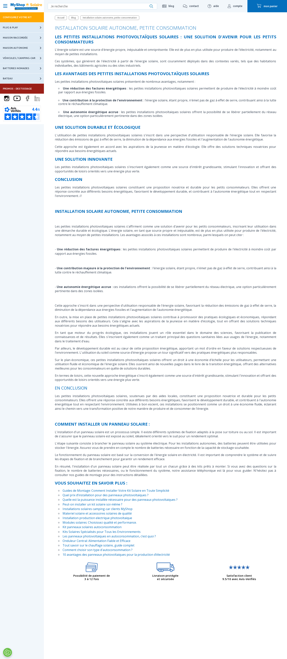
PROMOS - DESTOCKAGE (17, 88)
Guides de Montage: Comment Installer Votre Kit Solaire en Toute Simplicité (116, 490)
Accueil (60, 17)
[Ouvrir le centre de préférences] (7, 652)
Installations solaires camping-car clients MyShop (97, 509)
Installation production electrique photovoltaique (97, 518)
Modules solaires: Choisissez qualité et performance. (100, 522)
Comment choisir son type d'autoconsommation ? (97, 550)
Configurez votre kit (17, 17)
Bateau (23, 78)
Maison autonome (23, 48)
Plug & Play (23, 27)
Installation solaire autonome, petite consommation (110, 17)
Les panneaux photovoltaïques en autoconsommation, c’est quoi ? (109, 536)
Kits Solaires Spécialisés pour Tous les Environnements (102, 532)
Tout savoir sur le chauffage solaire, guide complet (98, 545)
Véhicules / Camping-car (23, 58)
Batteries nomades (23, 68)
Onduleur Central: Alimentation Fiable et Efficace (96, 541)
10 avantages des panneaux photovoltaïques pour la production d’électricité (116, 555)
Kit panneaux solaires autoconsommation (92, 527)
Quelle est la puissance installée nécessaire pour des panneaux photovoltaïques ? (120, 500)
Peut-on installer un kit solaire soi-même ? (92, 504)
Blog (73, 17)
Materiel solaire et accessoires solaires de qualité (97, 513)
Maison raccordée (23, 38)
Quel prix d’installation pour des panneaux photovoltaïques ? (105, 495)
